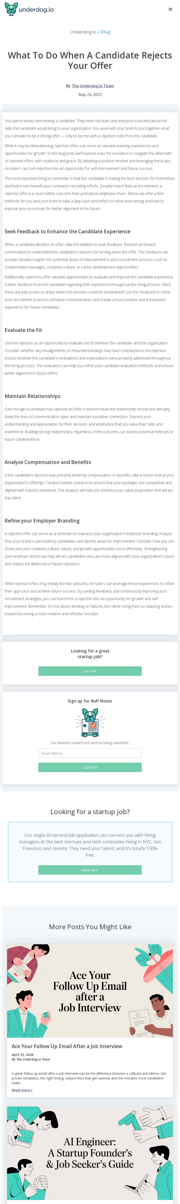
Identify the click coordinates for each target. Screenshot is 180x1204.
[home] (28, 9)
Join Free (90, 671)
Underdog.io (90, 32)
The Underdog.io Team (93, 85)
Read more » (22, 1090)
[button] (171, 9)
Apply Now (90, 870)
